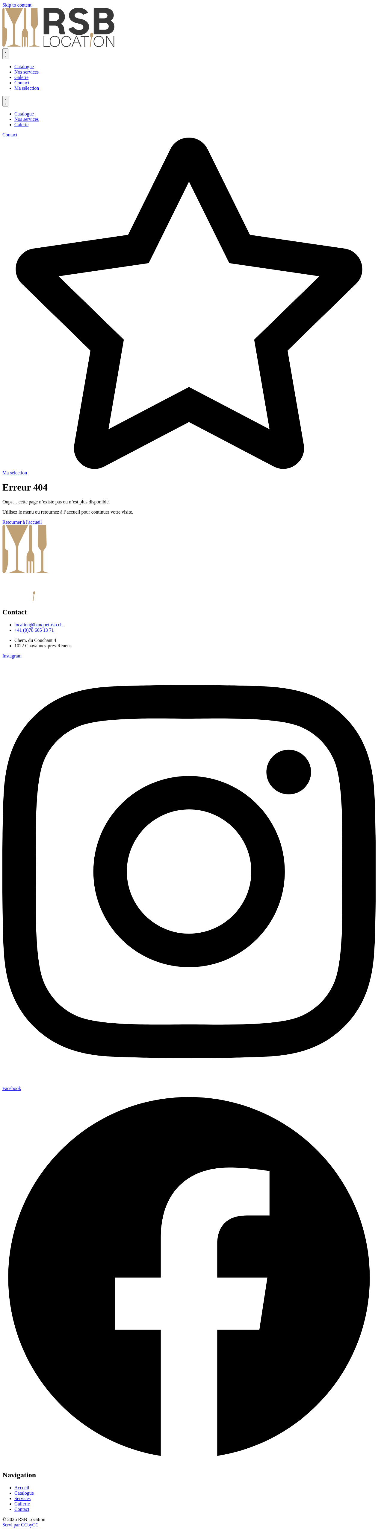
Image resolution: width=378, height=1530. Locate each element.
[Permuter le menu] (5, 53)
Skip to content (16, 4)
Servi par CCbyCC (20, 1524)
